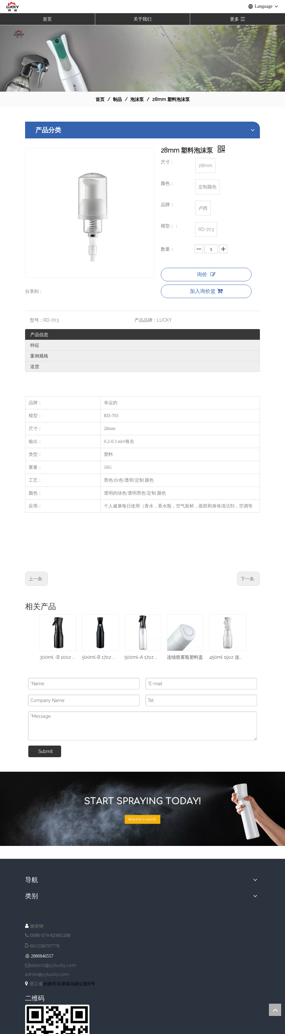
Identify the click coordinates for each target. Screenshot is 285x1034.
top (275, 1010)
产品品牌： (145, 320)
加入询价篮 (206, 291)
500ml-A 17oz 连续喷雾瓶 (142, 657)
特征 (34, 345)
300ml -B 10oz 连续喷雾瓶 (58, 657)
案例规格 (39, 355)
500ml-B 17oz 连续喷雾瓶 (100, 657)
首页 (47, 19)
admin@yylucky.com (47, 974)
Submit (45, 751)
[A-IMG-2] (142, 809)
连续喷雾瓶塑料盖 (185, 657)
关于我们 (142, 19)
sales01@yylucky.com (53, 965)
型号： (36, 320)
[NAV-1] (142, 58)
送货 (34, 366)
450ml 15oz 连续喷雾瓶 (227, 657)
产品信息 (39, 334)
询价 (206, 274)
